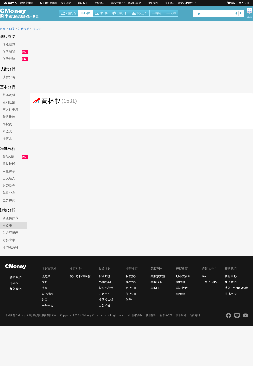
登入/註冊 (244, 3)
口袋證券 (104, 305)
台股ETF (131, 288)
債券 (129, 300)
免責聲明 (195, 315)
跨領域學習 (134, 3)
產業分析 (120, 13)
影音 (44, 300)
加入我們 (16, 289)
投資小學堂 (106, 288)
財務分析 (23, 28)
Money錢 (105, 282)
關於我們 (16, 277)
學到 (205, 276)
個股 (86, 13)
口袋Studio (209, 282)
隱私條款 (137, 315)
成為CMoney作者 (236, 288)
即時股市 (83, 3)
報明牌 (180, 294)
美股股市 (132, 282)
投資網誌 (104, 276)
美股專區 (99, 3)
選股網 (180, 282)
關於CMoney (185, 3)
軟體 (44, 282)
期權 (171, 13)
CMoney (10, 3)
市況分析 (139, 13)
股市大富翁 (183, 276)
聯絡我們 (153, 3)
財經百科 (104, 294)
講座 (44, 288)
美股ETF (131, 294)
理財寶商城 (26, 3)
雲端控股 (182, 288)
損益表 (36, 28)
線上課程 (47, 294)
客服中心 (231, 276)
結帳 (231, 3)
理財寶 (46, 276)
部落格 (14, 283)
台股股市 (132, 276)
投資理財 (66, 3)
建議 (249, 16)
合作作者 (47, 305)
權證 (157, 13)
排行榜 (101, 13)
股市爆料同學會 (48, 3)
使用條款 (151, 315)
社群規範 (181, 315)
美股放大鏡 (106, 300)
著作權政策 (166, 315)
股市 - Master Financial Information (21, 13)
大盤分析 (68, 13)
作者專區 (169, 3)
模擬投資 (116, 3)
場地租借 (231, 294)
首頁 (2, 28)
